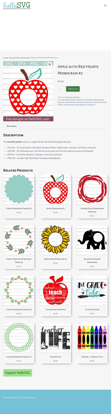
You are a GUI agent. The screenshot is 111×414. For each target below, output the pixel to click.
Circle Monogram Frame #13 (19, 309)
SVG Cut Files (80, 102)
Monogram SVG (99, 99)
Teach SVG (89, 102)
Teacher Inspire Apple (55, 309)
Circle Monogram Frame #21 (19, 357)
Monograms (69, 97)
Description (12, 126)
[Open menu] (105, 5)
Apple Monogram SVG (68, 99)
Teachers (77, 97)
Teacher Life (55, 357)
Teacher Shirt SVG (81, 104)
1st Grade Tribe (92, 309)
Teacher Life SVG (69, 104)
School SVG (61, 102)
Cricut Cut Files (88, 99)
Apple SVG (79, 99)
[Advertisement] (55, 31)
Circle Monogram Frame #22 (19, 208)
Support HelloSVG (17, 373)
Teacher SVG (91, 104)
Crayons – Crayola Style (92, 357)
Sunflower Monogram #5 (55, 259)
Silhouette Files (71, 102)
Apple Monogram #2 (55, 208)
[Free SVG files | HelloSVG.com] (18, 5)
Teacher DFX (97, 102)
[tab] (12, 126)
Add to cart (73, 89)
